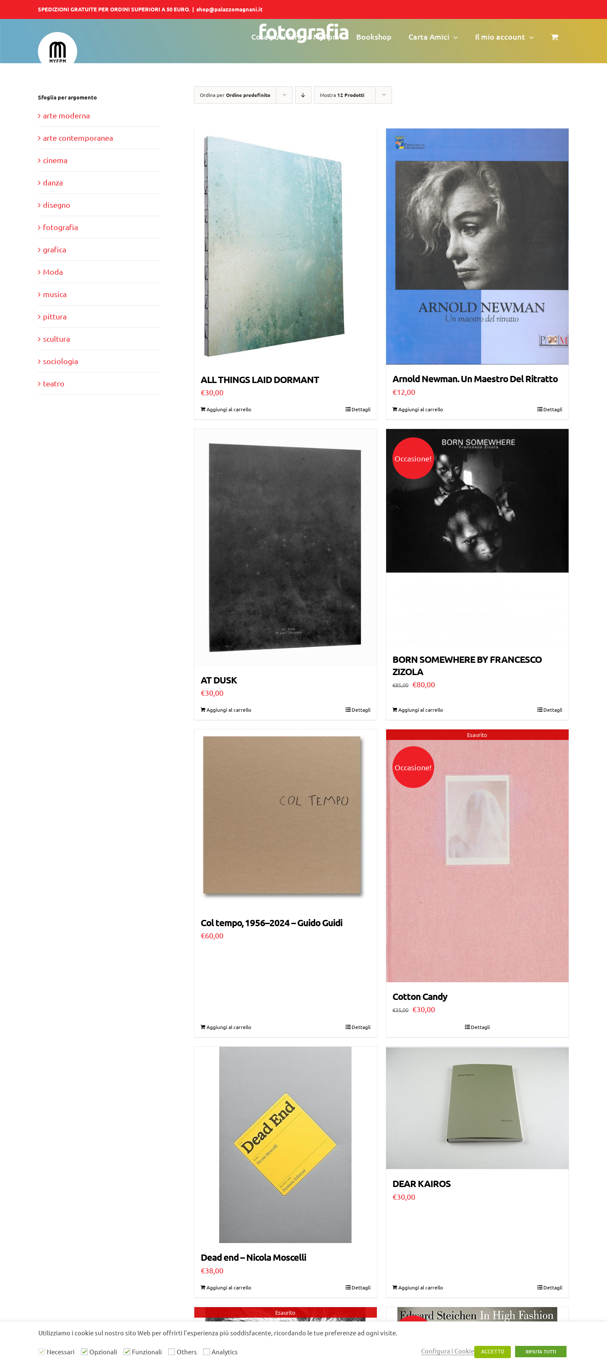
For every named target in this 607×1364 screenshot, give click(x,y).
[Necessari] (41, 1351)
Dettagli (361, 410)
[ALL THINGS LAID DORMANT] (285, 247)
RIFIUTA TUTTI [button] (541, 1351)
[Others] (171, 1351)
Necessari (61, 1352)
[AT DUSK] (285, 548)
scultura (56, 338)
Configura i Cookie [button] (447, 1351)
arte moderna (66, 115)
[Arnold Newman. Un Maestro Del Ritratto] (477, 246)
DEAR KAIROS (421, 1184)
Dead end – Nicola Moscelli (253, 1258)
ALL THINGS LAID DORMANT (260, 380)
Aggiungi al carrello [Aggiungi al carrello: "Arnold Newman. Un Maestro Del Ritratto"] (420, 410)
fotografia (60, 226)
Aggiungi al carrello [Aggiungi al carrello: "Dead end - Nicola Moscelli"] (229, 1288)
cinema (55, 159)
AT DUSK (219, 681)
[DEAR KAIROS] (477, 1108)
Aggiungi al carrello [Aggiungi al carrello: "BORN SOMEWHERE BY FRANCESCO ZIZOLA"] (420, 710)
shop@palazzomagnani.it (229, 9)
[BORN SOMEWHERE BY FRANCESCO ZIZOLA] (477, 538)
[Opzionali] (84, 1351)
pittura (55, 316)
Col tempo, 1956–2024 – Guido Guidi (271, 924)
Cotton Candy (419, 997)
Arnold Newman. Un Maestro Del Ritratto (475, 378)
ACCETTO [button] (492, 1352)
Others (187, 1352)
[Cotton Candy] (477, 857)
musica (55, 293)
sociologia (60, 360)
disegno (56, 204)
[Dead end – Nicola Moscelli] (285, 1146)
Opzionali (103, 1352)
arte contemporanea (78, 137)
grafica (54, 249)
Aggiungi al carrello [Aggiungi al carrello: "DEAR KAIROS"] (420, 1288)
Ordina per (235, 94)
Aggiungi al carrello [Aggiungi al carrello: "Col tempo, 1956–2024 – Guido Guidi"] (229, 1028)
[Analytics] (206, 1351)
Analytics (225, 1352)
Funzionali (147, 1352)
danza (53, 182)
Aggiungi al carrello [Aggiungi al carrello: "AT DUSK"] (229, 710)
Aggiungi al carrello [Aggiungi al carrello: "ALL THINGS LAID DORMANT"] (229, 410)
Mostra (342, 94)
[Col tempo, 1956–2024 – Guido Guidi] (285, 820)
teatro (53, 383)
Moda (53, 271)
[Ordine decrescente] (303, 95)
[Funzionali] (127, 1351)
